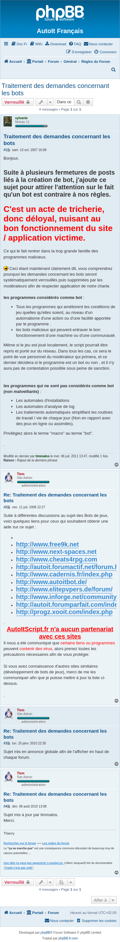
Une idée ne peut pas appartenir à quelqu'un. (33, 863)
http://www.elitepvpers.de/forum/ (64, 589)
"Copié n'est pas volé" (18, 867)
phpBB (45, 932)
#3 (5, 743)
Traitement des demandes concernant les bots (55, 89)
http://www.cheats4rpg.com (56, 559)
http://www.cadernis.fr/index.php (64, 574)
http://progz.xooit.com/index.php (64, 611)
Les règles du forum (55, 843)
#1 (5, 150)
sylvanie (21, 118)
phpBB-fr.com (68, 938)
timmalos (43, 456)
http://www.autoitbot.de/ (51, 581)
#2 (5, 507)
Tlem (20, 474)
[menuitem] (19, 44)
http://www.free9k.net (47, 544)
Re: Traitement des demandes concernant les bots (55, 498)
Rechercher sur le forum (20, 843)
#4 (5, 806)
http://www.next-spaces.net (56, 551)
